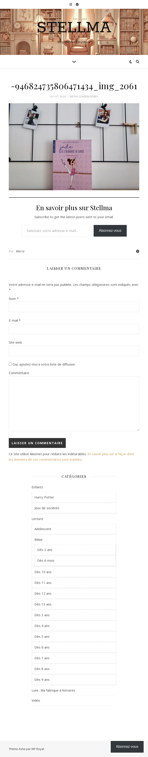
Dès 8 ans (42, 668)
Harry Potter (44, 497)
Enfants (37, 487)
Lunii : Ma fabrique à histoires (53, 690)
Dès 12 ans (43, 593)
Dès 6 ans (42, 647)
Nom (14, 298)
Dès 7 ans (42, 658)
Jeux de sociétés (46, 508)
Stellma (74, 28)
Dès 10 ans (43, 572)
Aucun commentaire (83, 96)
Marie (20, 251)
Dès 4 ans (42, 625)
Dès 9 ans (42, 679)
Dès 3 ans (42, 615)
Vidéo (36, 700)
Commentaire (19, 373)
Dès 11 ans (43, 582)
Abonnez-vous (110, 230)
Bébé (38, 539)
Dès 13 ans (43, 604)
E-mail (15, 320)
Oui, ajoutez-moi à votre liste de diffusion (42, 364)
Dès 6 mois (45, 560)
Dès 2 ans (44, 549)
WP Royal (37, 749)
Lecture (37, 518)
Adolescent (42, 529)
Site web (15, 342)
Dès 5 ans (42, 636)
